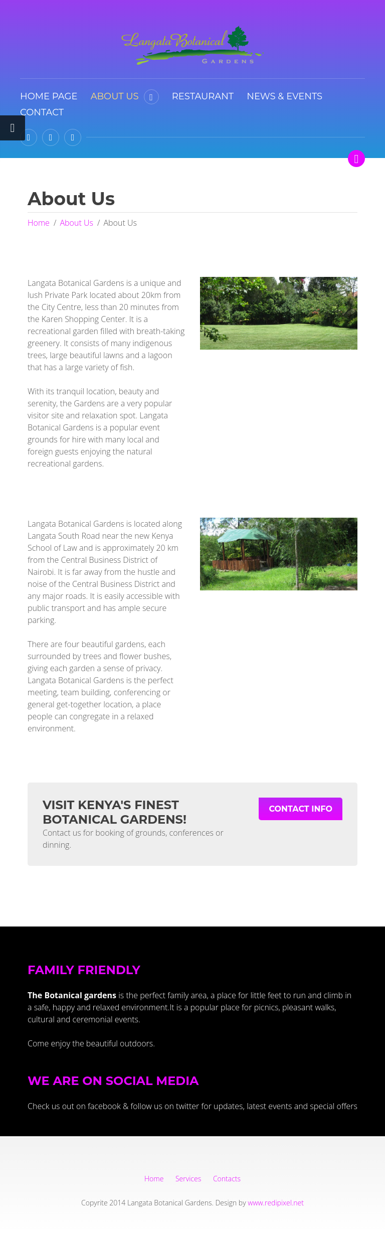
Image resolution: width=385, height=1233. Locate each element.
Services (188, 1178)
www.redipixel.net (276, 1202)
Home (39, 222)
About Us (115, 96)
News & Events (284, 96)
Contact (42, 112)
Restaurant (203, 96)
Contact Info (300, 809)
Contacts (227, 1178)
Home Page (48, 96)
